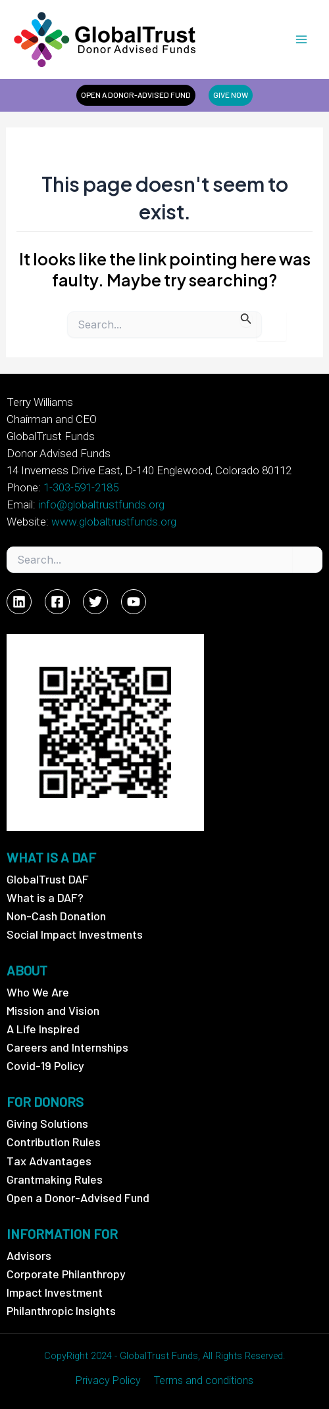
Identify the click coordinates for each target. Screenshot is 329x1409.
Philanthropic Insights (61, 1310)
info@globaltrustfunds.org (101, 504)
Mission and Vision (53, 1010)
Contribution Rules (54, 1141)
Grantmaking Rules (55, 1179)
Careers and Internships (67, 1047)
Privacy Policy (108, 1380)
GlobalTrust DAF (48, 879)
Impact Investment (55, 1292)
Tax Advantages (49, 1160)
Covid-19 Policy (45, 1065)
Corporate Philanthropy (66, 1273)
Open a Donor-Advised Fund (78, 1197)
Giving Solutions (47, 1123)
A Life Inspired (43, 1028)
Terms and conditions (203, 1380)
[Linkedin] (19, 601)
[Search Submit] (246, 318)
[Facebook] (57, 601)
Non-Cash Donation (56, 915)
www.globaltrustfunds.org (113, 521)
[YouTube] (133, 601)
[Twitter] (95, 601)
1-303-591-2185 (80, 487)
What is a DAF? (45, 897)
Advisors (29, 1255)
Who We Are (38, 992)
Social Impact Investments (75, 934)
